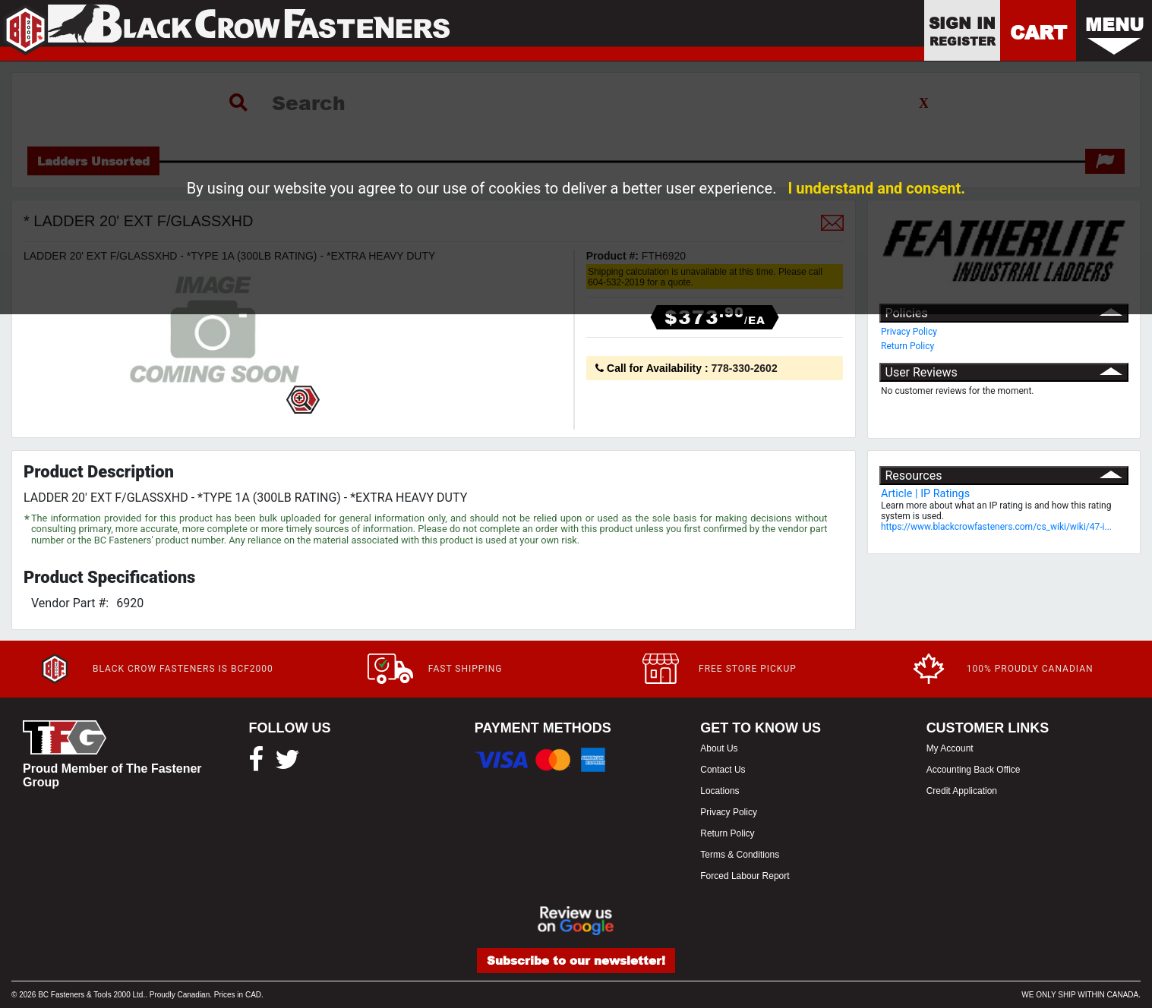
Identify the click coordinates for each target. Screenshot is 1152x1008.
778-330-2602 (745, 368)
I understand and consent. (876, 188)
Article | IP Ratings (925, 493)
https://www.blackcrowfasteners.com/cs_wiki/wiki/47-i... (996, 526)
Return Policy (907, 346)
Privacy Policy (909, 331)
